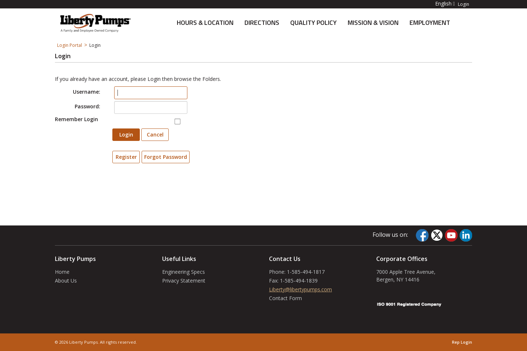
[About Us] (95, 22)
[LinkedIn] (465, 235)
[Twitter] (436, 235)
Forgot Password (165, 156)
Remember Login (76, 119)
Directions (261, 22)
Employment (430, 22)
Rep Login (462, 342)
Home (62, 271)
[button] (441, 3)
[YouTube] (451, 235)
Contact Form (285, 298)
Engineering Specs (183, 271)
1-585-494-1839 (299, 280)
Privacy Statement (183, 280)
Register (126, 156)
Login (463, 4)
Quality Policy (313, 22)
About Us (66, 280)
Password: (87, 106)
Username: (86, 91)
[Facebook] (422, 235)
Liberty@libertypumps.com (300, 289)
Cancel (155, 134)
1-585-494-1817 (306, 271)
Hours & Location (205, 22)
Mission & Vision (373, 22)
